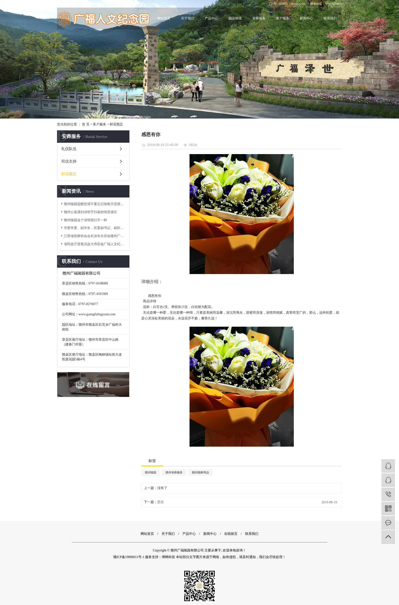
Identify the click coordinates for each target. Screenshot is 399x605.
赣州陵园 (150, 472)
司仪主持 (68, 161)
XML (80, 3)
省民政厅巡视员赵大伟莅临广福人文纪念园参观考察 (95, 244)
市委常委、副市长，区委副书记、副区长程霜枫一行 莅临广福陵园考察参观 (95, 228)
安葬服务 (259, 18)
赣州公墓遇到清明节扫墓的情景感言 (90, 212)
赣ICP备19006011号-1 (128, 557)
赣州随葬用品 (200, 472)
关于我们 (187, 18)
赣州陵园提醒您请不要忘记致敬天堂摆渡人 (95, 204)
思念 (160, 502)
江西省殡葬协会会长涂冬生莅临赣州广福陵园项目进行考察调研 (95, 236)
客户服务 (282, 18)
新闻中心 (306, 18)
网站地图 (62, 3)
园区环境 (235, 18)
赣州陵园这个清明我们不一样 (85, 220)
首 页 (86, 124)
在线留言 (231, 534)
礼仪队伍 (68, 149)
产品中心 (211, 18)
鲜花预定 (116, 124)
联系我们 (330, 18)
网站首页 (164, 18)
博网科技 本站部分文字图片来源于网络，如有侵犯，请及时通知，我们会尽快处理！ (224, 557)
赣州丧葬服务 (174, 472)
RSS (72, 3)
